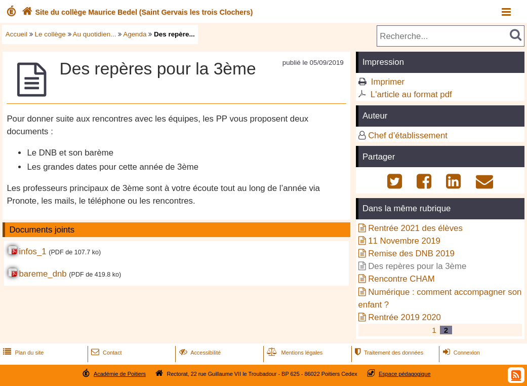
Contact (105, 353)
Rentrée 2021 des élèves (415, 228)
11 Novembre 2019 (404, 241)
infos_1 (32, 251)
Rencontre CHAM (401, 279)
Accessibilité (199, 353)
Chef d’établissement (408, 135)
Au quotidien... (94, 34)
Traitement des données (388, 353)
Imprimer (387, 82)
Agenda (134, 34)
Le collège (50, 34)
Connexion (460, 353)
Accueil (16, 34)
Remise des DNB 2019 (411, 253)
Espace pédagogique (405, 374)
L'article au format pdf (411, 94)
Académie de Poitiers (120, 374)
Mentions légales (293, 353)
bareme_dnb (42, 274)
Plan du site (22, 353)
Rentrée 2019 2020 (404, 317)
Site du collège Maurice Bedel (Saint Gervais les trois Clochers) (136, 12)
